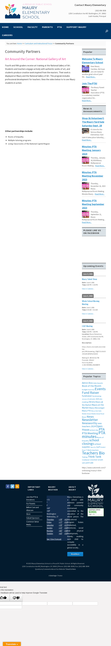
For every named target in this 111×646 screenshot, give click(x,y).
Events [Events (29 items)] (100, 388)
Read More (75, 554)
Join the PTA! (89, 83)
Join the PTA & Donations (32, 498)
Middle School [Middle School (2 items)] (86, 414)
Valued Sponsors (32, 518)
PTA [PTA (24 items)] (102, 429)
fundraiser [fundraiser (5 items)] (87, 396)
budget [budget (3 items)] (84, 389)
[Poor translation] (16, 598)
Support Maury (76, 27)
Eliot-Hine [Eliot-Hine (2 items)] (91, 390)
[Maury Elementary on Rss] (17, 486)
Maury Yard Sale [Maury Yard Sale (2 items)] (96, 411)
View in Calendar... (88, 289)
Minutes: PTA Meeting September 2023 (93, 204)
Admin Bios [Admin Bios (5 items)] (87, 383)
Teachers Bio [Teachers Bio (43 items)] (93, 453)
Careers (7, 35)
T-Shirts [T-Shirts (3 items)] (89, 450)
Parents (47, 27)
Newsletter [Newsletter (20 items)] (90, 419)
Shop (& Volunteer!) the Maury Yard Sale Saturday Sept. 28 (93, 122)
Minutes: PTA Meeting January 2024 (91, 150)
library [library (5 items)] (92, 401)
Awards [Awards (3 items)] (100, 383)
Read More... (91, 77)
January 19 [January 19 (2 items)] (85, 399)
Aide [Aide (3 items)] (95, 383)
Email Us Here (71, 569)
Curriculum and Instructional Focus (38, 43)
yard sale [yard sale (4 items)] (89, 462)
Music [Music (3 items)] (84, 417)
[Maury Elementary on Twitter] (12, 486)
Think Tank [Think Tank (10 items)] (94, 456)
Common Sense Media (32, 523)
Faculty (32, 27)
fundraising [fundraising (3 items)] (96, 396)
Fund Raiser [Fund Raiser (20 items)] (90, 392)
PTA (59, 27)
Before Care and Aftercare (32, 509)
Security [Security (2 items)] (93, 447)
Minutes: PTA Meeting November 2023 (92, 176)
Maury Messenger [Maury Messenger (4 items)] (97, 407)
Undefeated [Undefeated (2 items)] (85, 460)
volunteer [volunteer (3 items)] (93, 460)
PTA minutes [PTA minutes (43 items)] (93, 434)
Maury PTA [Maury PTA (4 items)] (86, 410)
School (18, 27)
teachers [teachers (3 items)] (95, 450)
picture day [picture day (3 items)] (94, 430)
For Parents (30, 503)
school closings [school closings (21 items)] (90, 442)
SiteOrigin (53, 576)
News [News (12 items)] (90, 416)
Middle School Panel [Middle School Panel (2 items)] (97, 414)
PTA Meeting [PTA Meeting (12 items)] (90, 433)
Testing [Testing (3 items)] (84, 457)
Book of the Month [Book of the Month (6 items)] (91, 385)
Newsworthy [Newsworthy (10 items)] (89, 423)
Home (5, 27)
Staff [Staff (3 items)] (98, 447)
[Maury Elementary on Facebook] (8, 486)
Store (28, 514)
